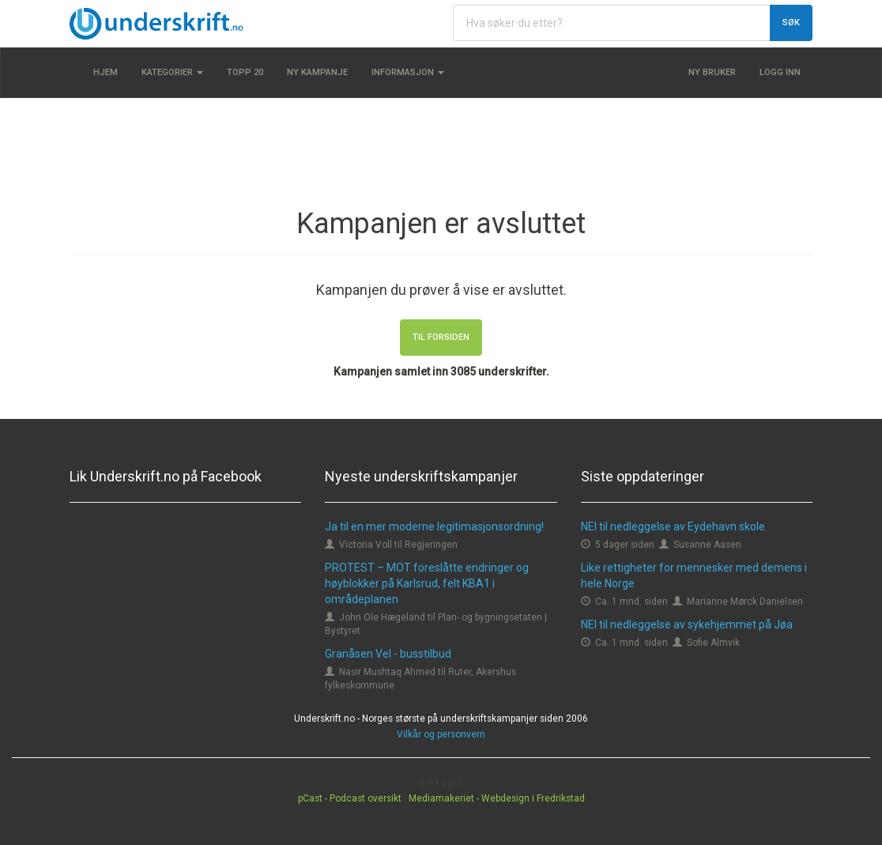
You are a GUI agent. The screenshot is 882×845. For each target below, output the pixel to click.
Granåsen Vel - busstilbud (388, 653)
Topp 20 (245, 72)
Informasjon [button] (407, 72)
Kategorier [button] (172, 72)
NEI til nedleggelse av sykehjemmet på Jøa (687, 624)
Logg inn (780, 72)
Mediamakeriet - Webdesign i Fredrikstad (497, 798)
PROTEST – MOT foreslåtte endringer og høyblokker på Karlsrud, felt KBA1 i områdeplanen (427, 583)
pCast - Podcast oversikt (349, 798)
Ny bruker (712, 72)
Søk (791, 22)
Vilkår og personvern (441, 734)
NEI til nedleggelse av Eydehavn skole (673, 526)
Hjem (105, 72)
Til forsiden (441, 337)
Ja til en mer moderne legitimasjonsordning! (434, 526)
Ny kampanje (317, 72)
